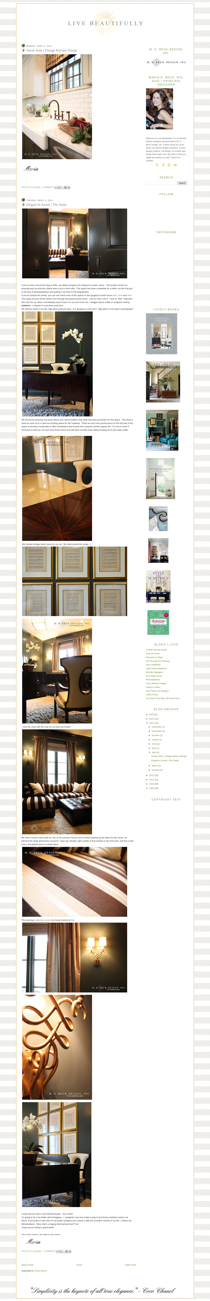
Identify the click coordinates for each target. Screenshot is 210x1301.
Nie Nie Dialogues (154, 672)
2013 (152, 723)
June (154, 744)
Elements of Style (154, 657)
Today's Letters (153, 687)
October (156, 735)
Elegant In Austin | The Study (46, 204)
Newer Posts (27, 1265)
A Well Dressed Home (156, 650)
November (157, 731)
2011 (152, 779)
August (155, 739)
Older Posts (130, 1265)
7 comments (48, 1251)
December (157, 727)
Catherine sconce (42, 920)
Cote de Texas (153, 653)
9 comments (48, 187)
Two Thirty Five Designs (157, 691)
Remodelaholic (153, 679)
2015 (152, 714)
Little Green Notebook (156, 668)
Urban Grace (152, 694)
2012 (152, 775)
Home (79, 1265)
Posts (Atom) (40, 1271)
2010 (152, 784)
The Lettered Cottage (156, 683)
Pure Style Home (154, 676)
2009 (152, 788)
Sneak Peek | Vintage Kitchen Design (51, 50)
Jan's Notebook (153, 664)
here (115, 295)
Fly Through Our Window (158, 661)
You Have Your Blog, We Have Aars (163, 698)
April (154, 752)
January (156, 770)
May (154, 748)
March (155, 765)
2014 (152, 719)
